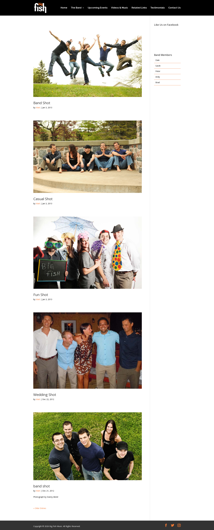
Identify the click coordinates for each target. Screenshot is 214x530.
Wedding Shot (44, 394)
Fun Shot (40, 294)
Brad (157, 82)
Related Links (139, 8)
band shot (41, 486)
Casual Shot (43, 198)
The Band (76, 8)
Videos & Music (119, 8)
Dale (157, 60)
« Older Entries (39, 508)
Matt (38, 107)
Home (64, 8)
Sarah (157, 65)
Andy (157, 76)
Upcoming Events (98, 8)
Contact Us (174, 8)
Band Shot (41, 102)
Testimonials (157, 8)
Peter (157, 71)
